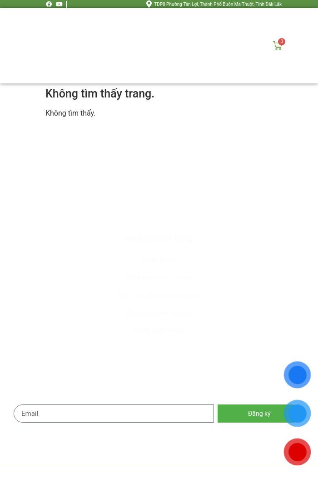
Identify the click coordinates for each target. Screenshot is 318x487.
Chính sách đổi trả (158, 330)
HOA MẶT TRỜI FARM (118, 476)
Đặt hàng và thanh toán (159, 277)
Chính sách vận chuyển (159, 313)
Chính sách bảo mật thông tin (158, 295)
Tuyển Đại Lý (159, 259)
